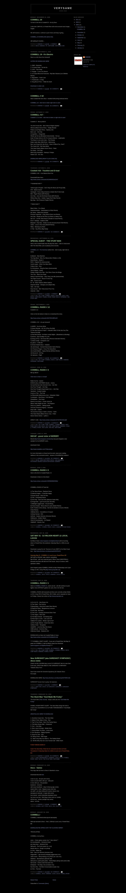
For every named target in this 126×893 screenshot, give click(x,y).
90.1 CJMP (41, 295)
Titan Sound (43, 699)
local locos (56, 873)
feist (57, 806)
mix (61, 806)
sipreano (63, 297)
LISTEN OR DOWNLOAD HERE (40, 61)
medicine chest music (47, 460)
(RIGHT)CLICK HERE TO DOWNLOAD (42, 714)
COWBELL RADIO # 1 (40, 583)
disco (32, 297)
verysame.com (59, 45)
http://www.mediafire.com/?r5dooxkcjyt (41, 449)
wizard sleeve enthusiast (46, 461)
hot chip (48, 426)
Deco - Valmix (36, 768)
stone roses (66, 527)
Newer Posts (34, 880)
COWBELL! (35, 815)
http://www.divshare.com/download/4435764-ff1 (47, 551)
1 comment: (53, 44)
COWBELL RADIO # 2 (40, 470)
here (42, 774)
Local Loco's (60, 574)
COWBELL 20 (36, 20)
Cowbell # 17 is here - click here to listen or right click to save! (48, 117)
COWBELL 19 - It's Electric (42, 54)
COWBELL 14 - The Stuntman (39, 250)
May (78, 42)
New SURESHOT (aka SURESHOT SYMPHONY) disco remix (50, 659)
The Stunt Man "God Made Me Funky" (46, 697)
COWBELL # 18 (37, 96)
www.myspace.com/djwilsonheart (49, 541)
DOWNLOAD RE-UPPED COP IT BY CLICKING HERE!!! (47, 828)
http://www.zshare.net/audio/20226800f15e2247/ (44, 179)
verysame (63, 8)
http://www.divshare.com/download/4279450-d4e (56, 678)
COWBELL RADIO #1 (41, 586)
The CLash (45, 427)
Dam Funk (59, 295)
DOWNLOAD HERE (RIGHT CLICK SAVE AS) (44, 158)
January (79, 48)
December (80, 27)
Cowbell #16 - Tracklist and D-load (45, 171)
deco (37, 45)
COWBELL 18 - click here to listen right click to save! (45, 102)
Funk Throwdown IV (42, 757)
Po (46, 45)
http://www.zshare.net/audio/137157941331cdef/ (53, 420)
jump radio (38, 297)
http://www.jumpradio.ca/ (53, 569)
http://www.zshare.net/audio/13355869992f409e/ (44, 481)
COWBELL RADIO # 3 (40, 370)
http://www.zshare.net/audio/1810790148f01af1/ (44, 318)
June (79, 40)
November (80, 32)
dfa (67, 295)
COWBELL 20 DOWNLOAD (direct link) (42, 37)
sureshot (59, 686)
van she (51, 427)
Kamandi (88, 57)
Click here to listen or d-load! (39, 376)
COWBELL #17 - (37, 115)
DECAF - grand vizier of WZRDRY (45, 436)
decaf (37, 460)
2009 (77, 22)
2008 (77, 25)
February (80, 45)
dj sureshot (51, 686)
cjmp (46, 424)
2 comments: (55, 423)
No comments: (54, 88)
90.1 (37, 295)
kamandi (42, 45)
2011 (77, 19)
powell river (47, 297)
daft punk (44, 806)
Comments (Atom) (43, 883)
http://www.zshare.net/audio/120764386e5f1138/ (44, 637)
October (79, 35)
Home (54, 880)
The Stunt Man (48, 759)
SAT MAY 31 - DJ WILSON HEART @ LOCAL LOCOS (49, 537)
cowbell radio (50, 295)
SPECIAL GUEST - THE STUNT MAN (46, 241)
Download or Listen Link (37, 86)
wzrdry (57, 461)
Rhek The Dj (56, 297)
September (80, 37)
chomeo (38, 806)
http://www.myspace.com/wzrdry (44, 439)
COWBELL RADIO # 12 (40, 307)
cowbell (52, 424)
